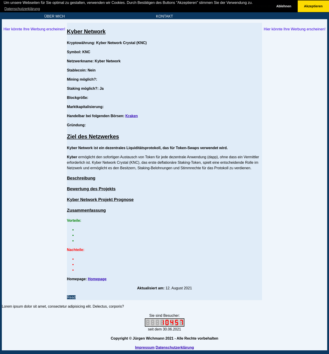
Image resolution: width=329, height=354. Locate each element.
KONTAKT (164, 16)
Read (71, 297)
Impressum (144, 347)
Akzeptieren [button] (313, 6)
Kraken (131, 116)
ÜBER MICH (54, 16)
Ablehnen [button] (283, 6)
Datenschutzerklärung (175, 347)
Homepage (97, 279)
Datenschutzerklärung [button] (22, 9)
